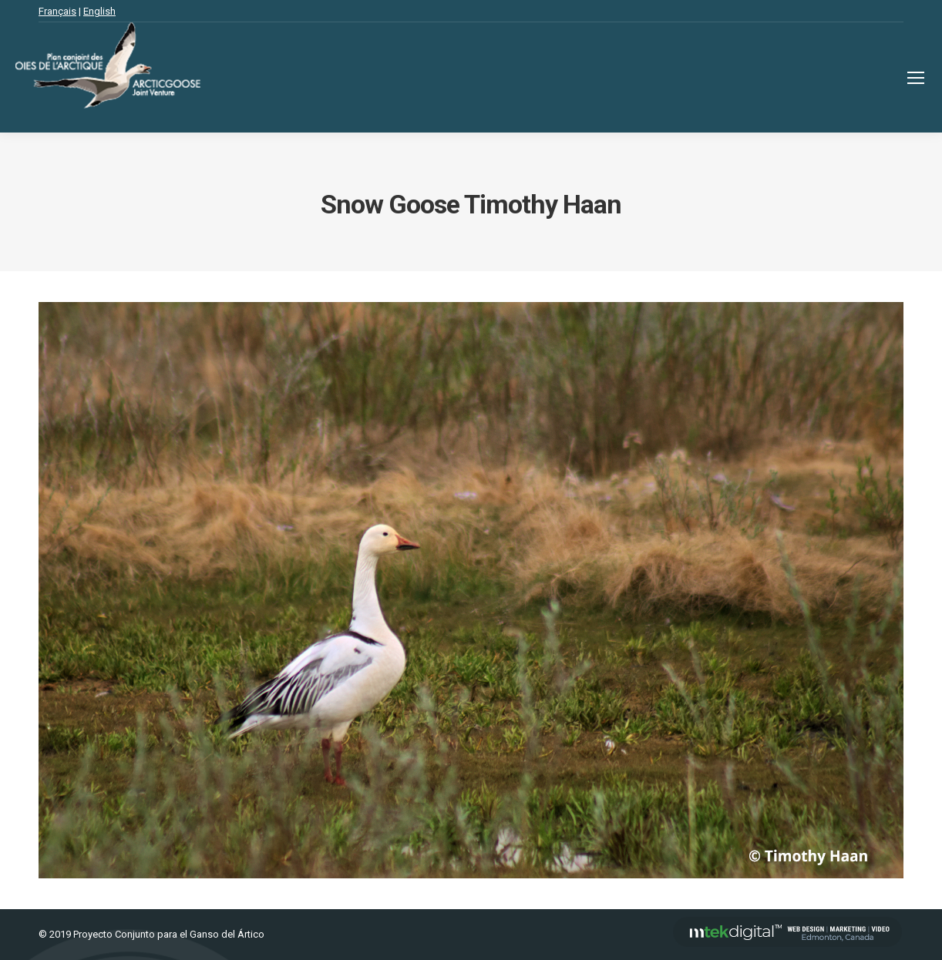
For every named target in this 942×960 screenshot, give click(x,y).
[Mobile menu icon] (916, 78)
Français (57, 11)
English (99, 11)
